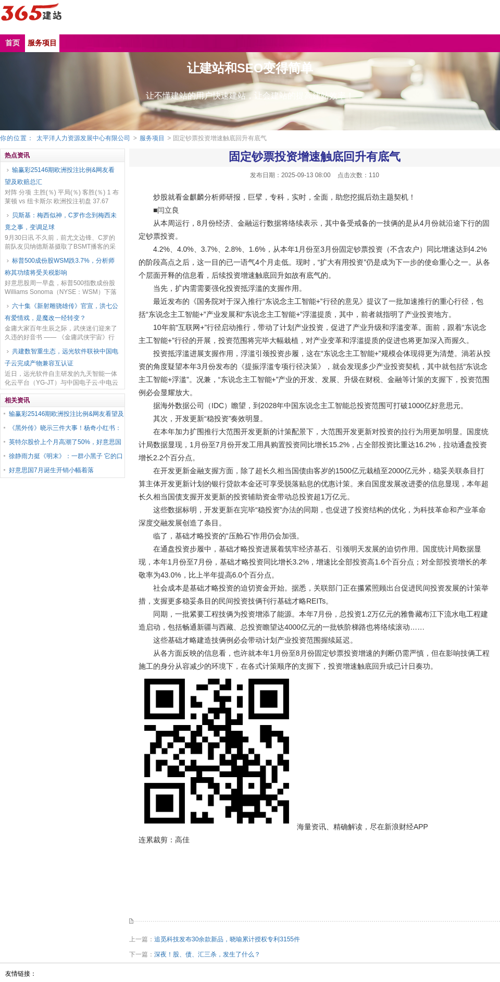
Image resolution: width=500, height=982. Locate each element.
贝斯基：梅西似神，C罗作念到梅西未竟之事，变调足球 (61, 221)
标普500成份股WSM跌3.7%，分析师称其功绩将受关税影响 (60, 266)
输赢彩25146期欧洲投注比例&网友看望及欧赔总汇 (60, 176)
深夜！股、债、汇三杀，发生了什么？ (207, 954)
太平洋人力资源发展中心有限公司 (83, 138)
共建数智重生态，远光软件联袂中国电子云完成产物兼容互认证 (61, 357)
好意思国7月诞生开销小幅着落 (51, 470)
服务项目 (152, 138)
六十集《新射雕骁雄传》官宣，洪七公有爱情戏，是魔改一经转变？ (61, 312)
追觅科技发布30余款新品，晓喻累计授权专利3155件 (227, 939)
